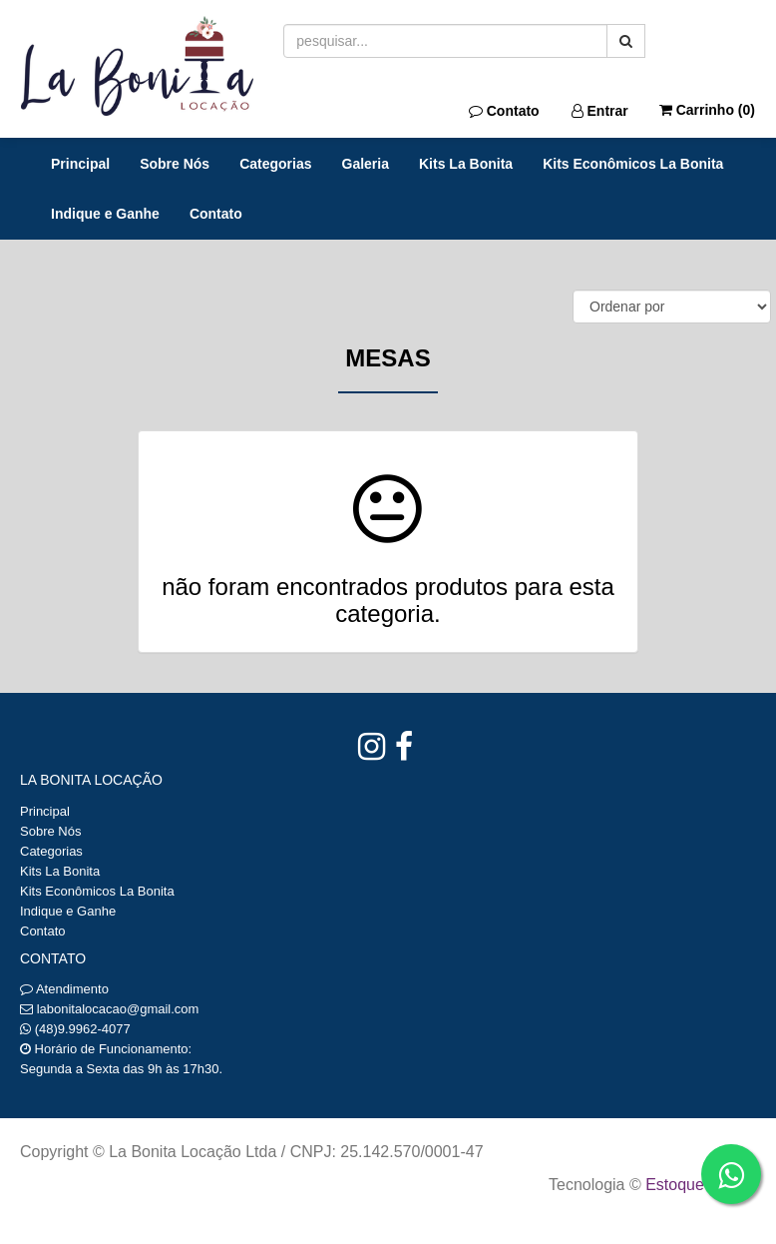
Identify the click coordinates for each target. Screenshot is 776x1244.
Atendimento (64, 988)
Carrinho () (707, 110)
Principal (80, 164)
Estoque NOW (695, 1184)
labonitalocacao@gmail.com (118, 1008)
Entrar (600, 111)
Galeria (365, 164)
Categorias (275, 164)
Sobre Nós (174, 164)
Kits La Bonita (466, 164)
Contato (504, 111)
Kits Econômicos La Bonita (633, 164)
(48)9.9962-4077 (83, 1028)
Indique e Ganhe (105, 214)
